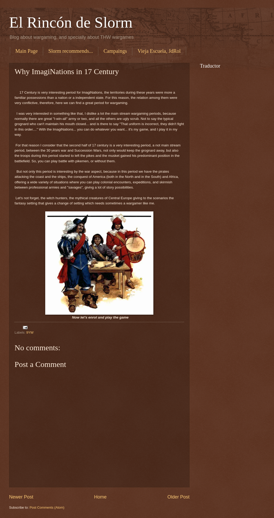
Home (100, 497)
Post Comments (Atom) (47, 507)
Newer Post (21, 497)
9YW (30, 332)
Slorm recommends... (70, 51)
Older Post (178, 497)
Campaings (115, 51)
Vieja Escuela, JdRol (159, 51)
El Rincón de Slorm (71, 22)
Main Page (26, 51)
